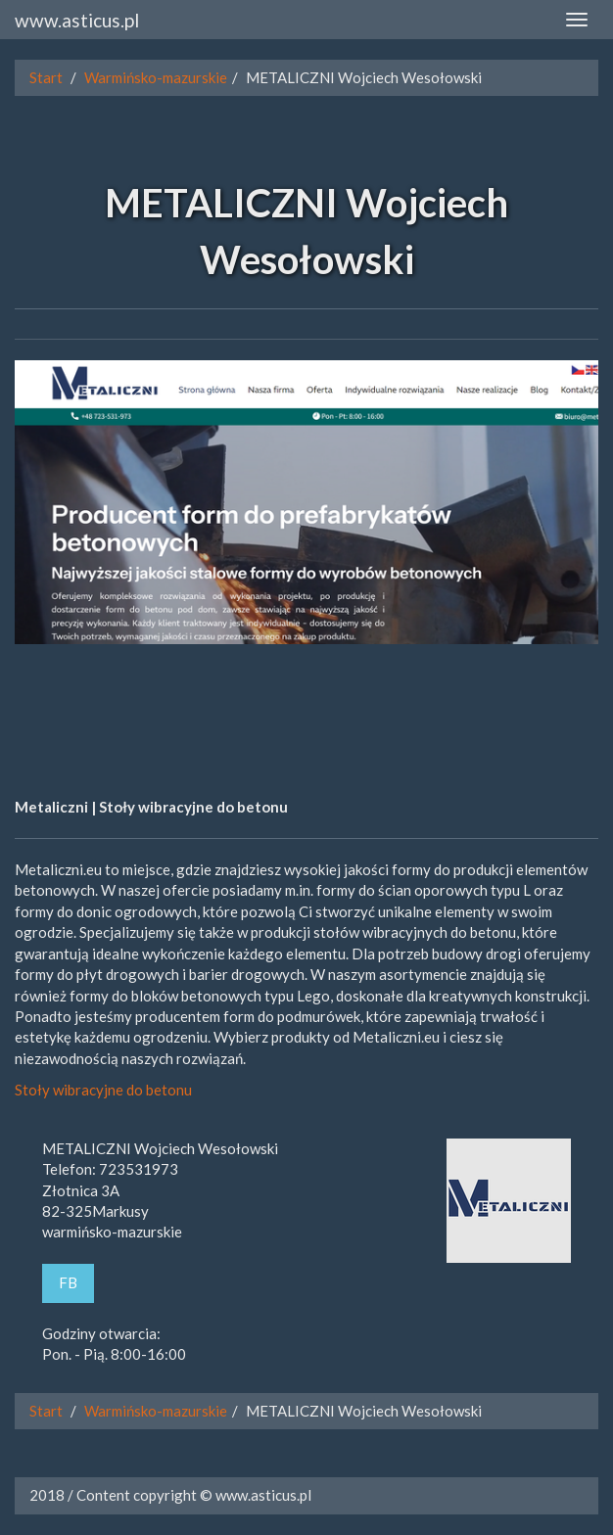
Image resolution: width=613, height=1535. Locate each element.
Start (46, 77)
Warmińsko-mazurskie (155, 77)
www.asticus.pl (77, 20)
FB (68, 1282)
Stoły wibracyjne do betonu (103, 1089)
